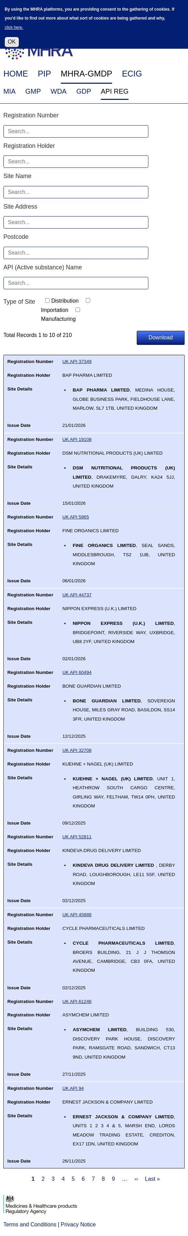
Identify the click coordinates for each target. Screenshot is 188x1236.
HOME (15, 73)
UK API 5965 (75, 517)
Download (160, 337)
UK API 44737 (76, 594)
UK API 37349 (76, 361)
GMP (33, 91)
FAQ (132, 44)
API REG (115, 91)
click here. (14, 23)
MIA (9, 91)
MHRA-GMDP (86, 73)
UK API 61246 (76, 1001)
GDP (83, 91)
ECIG (132, 73)
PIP (44, 73)
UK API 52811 (76, 836)
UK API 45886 (76, 914)
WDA (59, 91)
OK (12, 37)
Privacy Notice (78, 1224)
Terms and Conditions (29, 1224)
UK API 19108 (76, 439)
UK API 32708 (76, 750)
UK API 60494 (76, 672)
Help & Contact (166, 44)
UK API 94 (73, 1088)
